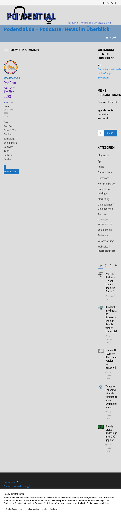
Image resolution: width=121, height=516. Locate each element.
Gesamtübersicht (107, 102)
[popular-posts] (100, 265)
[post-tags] (114, 265)
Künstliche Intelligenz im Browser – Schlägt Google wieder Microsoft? (111, 319)
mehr (44, 509)
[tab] (100, 265)
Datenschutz (105, 172)
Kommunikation (107, 183)
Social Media (105, 229)
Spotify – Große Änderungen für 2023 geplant (111, 433)
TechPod (103, 118)
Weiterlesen (10, 169)
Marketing (103, 199)
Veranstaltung (12, 78)
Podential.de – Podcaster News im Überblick (57, 29)
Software (103, 235)
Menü (111, 37)
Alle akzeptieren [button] (34, 509)
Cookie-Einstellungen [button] (14, 509)
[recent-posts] (105, 265)
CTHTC (6, 106)
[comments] (109, 265)
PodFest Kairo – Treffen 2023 (10, 90)
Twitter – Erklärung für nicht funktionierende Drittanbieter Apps (111, 397)
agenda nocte (105, 110)
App (100, 161)
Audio (101, 166)
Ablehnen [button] (53, 509)
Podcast (102, 214)
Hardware (103, 178)
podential (103, 114)
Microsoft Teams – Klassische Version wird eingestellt (111, 359)
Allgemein (103, 155)
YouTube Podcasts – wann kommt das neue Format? (110, 282)
